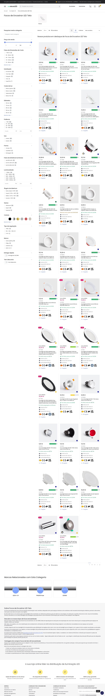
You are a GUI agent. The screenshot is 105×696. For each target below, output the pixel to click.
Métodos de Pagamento (10, 693)
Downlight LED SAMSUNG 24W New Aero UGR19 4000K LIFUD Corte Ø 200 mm (69, 353)
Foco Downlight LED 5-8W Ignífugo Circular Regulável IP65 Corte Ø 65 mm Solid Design (68, 543)
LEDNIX (65, 595)
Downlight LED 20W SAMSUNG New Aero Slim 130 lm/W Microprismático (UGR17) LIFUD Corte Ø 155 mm (47, 353)
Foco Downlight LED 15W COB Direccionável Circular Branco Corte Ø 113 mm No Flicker (48, 115)
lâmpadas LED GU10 (27, 633)
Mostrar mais (8, 65)
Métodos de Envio (8, 691)
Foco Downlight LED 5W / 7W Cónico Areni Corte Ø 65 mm (90, 399)
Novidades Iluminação (34, 688)
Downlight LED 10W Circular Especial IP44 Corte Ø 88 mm (47, 494)
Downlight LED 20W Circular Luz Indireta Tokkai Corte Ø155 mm (46, 257)
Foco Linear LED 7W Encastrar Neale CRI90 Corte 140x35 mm (47, 542)
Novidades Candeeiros (58, 688)
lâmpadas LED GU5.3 (38, 633)
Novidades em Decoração (59, 693)
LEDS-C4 (16, 595)
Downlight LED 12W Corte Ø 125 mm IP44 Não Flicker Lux (68, 304)
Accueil (5, 11)
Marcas (30, 690)
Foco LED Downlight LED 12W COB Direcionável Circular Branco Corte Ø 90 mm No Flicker (90, 68)
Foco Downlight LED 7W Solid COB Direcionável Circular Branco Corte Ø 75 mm (48, 210)
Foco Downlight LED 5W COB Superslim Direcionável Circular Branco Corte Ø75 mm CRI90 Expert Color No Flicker (90, 116)
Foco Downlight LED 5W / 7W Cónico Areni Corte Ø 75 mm (47, 448)
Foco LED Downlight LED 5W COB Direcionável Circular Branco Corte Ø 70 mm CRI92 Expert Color (48, 68)
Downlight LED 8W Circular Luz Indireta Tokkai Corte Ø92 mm (69, 209)
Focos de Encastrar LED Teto (25, 11)
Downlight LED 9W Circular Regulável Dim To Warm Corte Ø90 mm (69, 399)
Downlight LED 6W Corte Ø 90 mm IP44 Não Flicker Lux (89, 257)
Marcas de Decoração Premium (60, 691)
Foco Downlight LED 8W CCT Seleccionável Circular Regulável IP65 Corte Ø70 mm (90, 163)
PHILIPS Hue (40, 595)
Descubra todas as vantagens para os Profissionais (90, 1)
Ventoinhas (82, 6)
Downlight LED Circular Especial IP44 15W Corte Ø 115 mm (69, 494)
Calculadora (31, 693)
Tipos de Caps (32, 691)
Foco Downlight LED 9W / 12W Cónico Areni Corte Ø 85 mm (69, 448)
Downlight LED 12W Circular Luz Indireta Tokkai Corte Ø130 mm (88, 209)
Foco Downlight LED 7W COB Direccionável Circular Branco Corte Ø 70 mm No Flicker (69, 68)
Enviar (98, 691)
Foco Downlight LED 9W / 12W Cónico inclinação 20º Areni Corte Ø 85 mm (90, 448)
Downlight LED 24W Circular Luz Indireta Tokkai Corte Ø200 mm (67, 257)
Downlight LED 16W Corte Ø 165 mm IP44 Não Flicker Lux (89, 304)
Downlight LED (12, 11)
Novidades (72, 6)
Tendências (56, 690)
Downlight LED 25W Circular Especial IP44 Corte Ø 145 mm (90, 494)
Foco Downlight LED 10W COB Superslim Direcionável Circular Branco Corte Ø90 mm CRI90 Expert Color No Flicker (47, 163)
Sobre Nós (6, 688)
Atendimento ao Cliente (10, 690)
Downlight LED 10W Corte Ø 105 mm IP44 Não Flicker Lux (47, 303)
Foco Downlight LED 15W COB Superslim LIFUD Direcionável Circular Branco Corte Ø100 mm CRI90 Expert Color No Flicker (69, 163)
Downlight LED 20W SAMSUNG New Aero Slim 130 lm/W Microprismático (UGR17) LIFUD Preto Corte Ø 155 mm (48, 402)
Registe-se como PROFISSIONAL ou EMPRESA (68, 1)
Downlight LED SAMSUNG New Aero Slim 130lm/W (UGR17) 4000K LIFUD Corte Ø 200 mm (89, 353)
